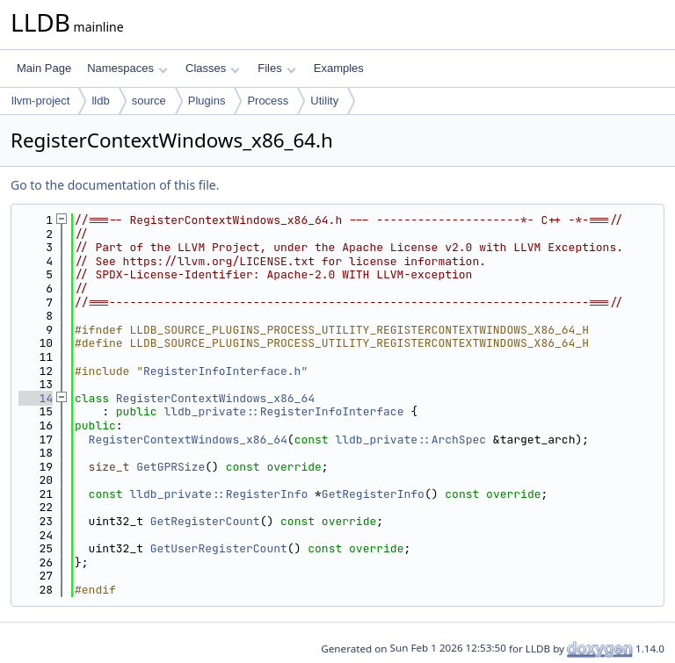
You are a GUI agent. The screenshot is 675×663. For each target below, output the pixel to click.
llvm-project (40, 100)
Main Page (44, 68)
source (149, 100)
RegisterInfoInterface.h (222, 371)
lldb (100, 100)
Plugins (207, 100)
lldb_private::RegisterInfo (218, 493)
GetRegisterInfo (373, 493)
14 (35, 398)
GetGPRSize (170, 466)
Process (267, 100)
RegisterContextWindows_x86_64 (215, 398)
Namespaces (127, 68)
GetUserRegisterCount (218, 548)
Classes (212, 68)
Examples (339, 68)
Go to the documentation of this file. (115, 185)
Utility (324, 100)
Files (276, 68)
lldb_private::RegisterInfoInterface (283, 411)
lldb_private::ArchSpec (410, 439)
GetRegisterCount (205, 521)
